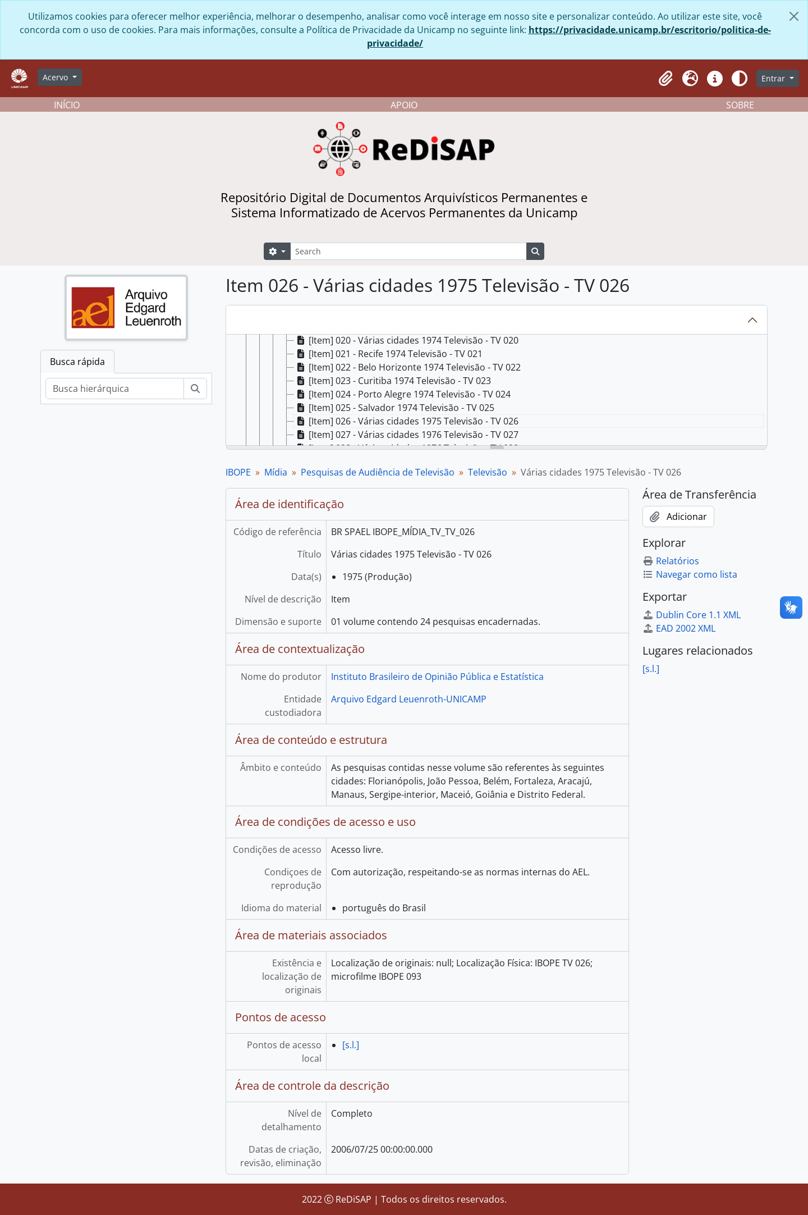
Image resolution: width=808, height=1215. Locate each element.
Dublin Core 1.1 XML (691, 615)
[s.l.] (350, 1045)
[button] (665, 78)
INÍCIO (67, 105)
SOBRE (740, 105)
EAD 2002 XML (678, 628)
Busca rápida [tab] (77, 361)
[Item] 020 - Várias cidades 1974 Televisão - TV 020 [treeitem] (406, 340)
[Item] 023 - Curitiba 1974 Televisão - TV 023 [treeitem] (392, 380)
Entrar (774, 78)
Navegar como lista (689, 574)
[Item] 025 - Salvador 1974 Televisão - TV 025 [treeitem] (394, 407)
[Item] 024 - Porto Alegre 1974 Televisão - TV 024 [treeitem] (402, 394)
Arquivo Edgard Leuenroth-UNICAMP (408, 699)
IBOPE (238, 472)
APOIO (404, 105)
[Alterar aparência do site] (739, 78)
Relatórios (670, 561)
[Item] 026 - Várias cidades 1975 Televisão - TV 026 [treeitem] (406, 421)
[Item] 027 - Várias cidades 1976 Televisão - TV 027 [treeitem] (406, 434)
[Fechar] (794, 16)
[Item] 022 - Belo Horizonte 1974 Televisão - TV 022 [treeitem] (407, 367)
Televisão (487, 472)
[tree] (496, 391)
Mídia (275, 472)
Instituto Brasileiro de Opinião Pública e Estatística (437, 676)
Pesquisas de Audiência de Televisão (377, 472)
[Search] (408, 251)
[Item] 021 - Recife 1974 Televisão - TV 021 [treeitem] (388, 353)
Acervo (56, 77)
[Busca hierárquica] (114, 388)
